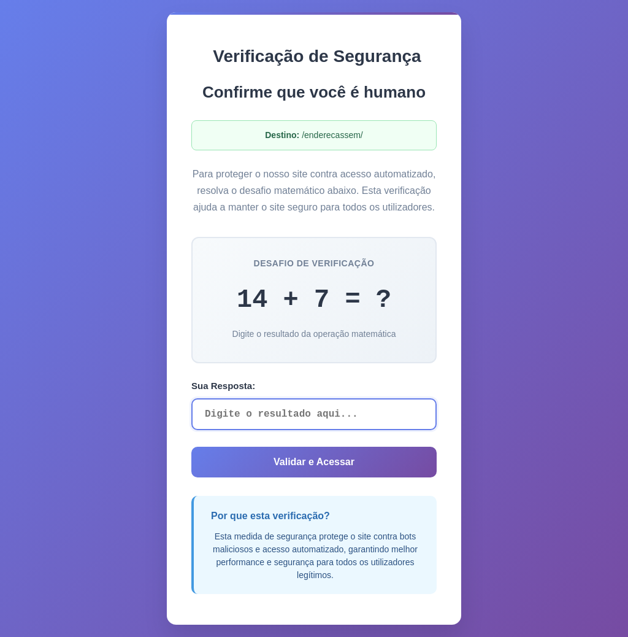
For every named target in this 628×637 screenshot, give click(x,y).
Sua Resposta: (223, 385)
